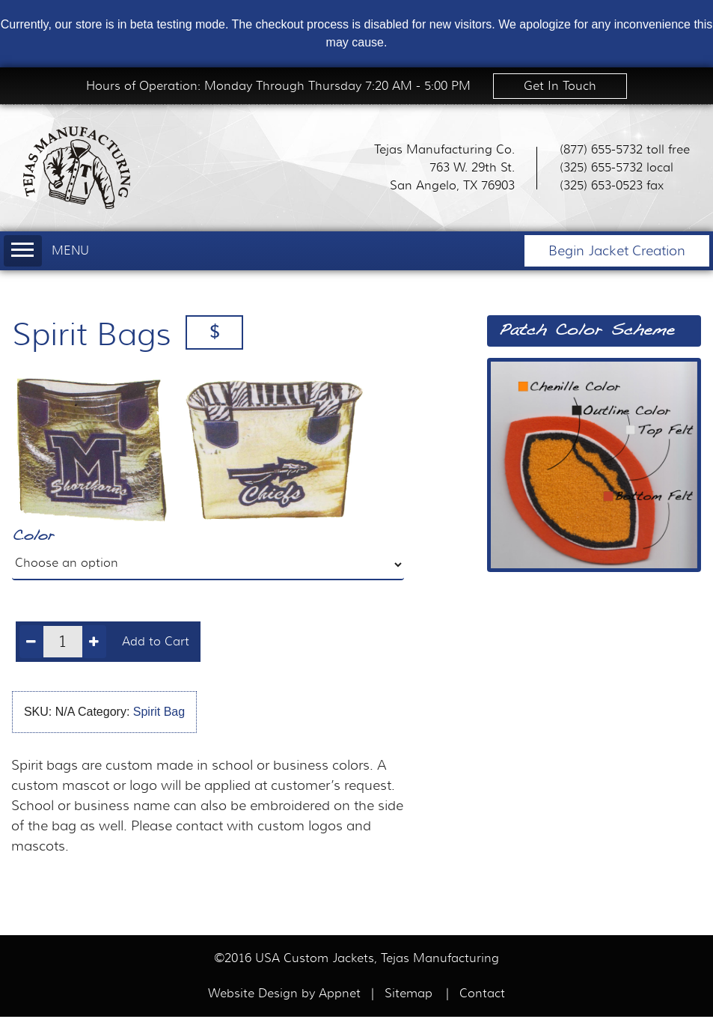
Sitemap (408, 993)
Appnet (341, 993)
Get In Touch (560, 86)
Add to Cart (155, 641)
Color (33, 536)
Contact (482, 993)
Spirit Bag (159, 711)
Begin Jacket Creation (616, 251)
